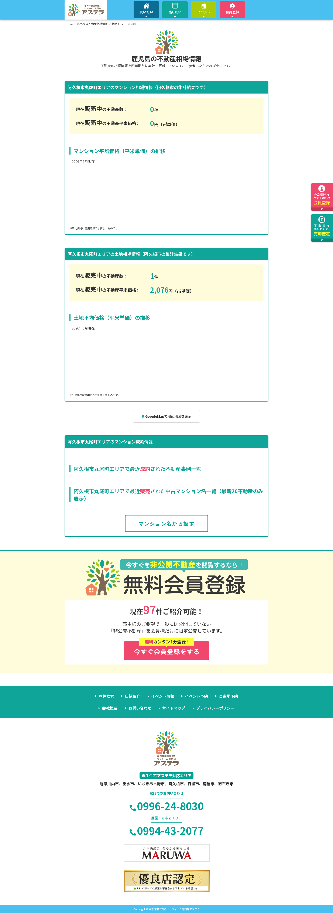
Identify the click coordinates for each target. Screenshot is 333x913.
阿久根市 (117, 24)
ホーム (69, 24)
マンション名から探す (166, 523)
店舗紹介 (132, 696)
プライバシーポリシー (215, 708)
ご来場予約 (228, 696)
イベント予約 (196, 696)
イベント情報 (162, 696)
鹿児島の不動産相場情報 (92, 24)
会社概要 (110, 708)
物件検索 (106, 696)
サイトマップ (173, 708)
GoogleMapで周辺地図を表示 (166, 416)
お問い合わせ (139, 708)
